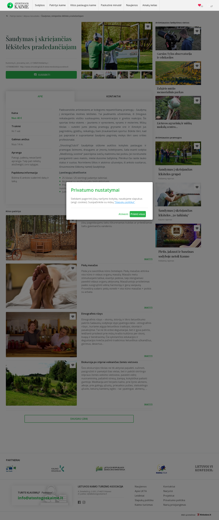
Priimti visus (138, 214)
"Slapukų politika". (124, 202)
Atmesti (123, 214)
